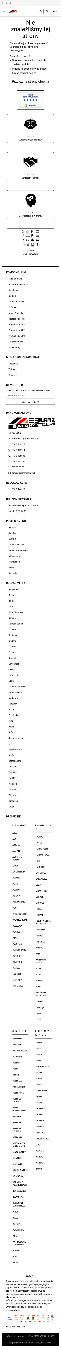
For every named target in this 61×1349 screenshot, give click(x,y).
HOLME (39, 936)
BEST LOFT (17, 890)
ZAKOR (39, 1169)
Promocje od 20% (16, 330)
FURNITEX (40, 867)
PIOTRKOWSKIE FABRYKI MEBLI (19, 1243)
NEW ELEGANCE (19, 1191)
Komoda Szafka (15, 623)
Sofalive (39, 1085)
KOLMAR (39, 981)
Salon (11, 567)
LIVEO (38, 1019)
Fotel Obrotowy (15, 612)
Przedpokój (13, 715)
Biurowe (12, 527)
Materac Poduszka (17, 686)
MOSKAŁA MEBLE (19, 1170)
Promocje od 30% (16, 336)
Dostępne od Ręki (16, 319)
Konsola (12, 629)
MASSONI (16, 1045)
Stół (10, 744)
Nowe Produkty (15, 313)
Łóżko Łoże (13, 675)
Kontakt (12, 296)
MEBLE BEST (17, 1081)
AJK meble (16, 845)
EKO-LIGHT (17, 974)
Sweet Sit (40, 1127)
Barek (11, 595)
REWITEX (39, 1055)
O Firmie (12, 307)
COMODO (16, 932)
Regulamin (13, 290)
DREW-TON (17, 962)
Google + (12, 375)
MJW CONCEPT (19, 1152)
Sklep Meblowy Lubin (16, 1326)
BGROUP (16, 896)
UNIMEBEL (40, 1133)
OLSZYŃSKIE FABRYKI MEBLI (18, 1204)
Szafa (11, 755)
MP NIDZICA (17, 1176)
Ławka (11, 669)
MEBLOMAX (17, 1122)
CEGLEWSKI (17, 926)
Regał (11, 726)
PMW (14, 1257)
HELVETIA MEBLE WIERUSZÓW (43, 922)
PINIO (14, 1236)
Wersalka (12, 784)
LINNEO (39, 1013)
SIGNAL (39, 1073)
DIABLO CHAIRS (19, 950)
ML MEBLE (16, 1158)
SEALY (38, 1061)
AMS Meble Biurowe (17, 858)
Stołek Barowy (15, 749)
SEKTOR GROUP (42, 1067)
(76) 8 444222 (16, 444)
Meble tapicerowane (18, 550)
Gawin (38, 885)
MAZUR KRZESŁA (19, 1051)
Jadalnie (12, 533)
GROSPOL (40, 903)
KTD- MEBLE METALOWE (41, 994)
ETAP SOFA (17, 980)
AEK (14, 839)
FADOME (39, 837)
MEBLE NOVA (18, 1093)
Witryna (12, 795)
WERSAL (39, 1157)
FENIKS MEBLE (42, 849)
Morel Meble (17, 1164)
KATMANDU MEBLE (41, 961)
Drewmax (16, 968)
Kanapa (12, 618)
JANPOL (39, 948)
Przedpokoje (14, 562)
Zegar (11, 806)
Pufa (10, 721)
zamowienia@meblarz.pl (21, 473)
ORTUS (15, 1212)
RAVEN (39, 1043)
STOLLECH (40, 1109)
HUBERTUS (40, 942)
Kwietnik (12, 658)
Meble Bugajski (18, 1087)
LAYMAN (39, 1001)
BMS (14, 908)
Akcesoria (13, 589)
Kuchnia (12, 652)
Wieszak (12, 789)
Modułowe (13, 698)
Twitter (11, 369)
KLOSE (38, 969)
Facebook (13, 363)
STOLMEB (40, 1115)
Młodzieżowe (14, 556)
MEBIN (15, 1069)
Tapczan (12, 766)
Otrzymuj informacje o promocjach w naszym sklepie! (29, 390)
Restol (38, 1049)
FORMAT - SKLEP (43, 855)
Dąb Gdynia (17, 944)
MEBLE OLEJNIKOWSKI (19, 1109)
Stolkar (39, 1103)
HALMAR (39, 915)
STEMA (39, 1097)
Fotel (10, 606)
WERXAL (39, 1163)
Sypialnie (12, 573)
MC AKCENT (17, 1057)
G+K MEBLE (41, 873)
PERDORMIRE (18, 1230)
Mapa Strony (14, 347)
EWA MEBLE (17, 986)
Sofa (10, 732)
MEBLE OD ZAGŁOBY (16, 1100)
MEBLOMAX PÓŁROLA (17, 1129)
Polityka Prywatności (18, 284)
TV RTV (12, 778)
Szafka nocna (14, 761)
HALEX (39, 909)
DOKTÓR (16, 956)
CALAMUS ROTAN (20, 920)
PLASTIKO (16, 1251)
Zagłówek (13, 801)
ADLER (15, 833)
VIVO (38, 1145)
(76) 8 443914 (16, 450)
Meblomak (16, 1116)
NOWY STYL (17, 1197)
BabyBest (16, 878)
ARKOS (15, 866)
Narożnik (12, 703)
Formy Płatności (16, 301)
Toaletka (12, 772)
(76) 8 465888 (16, 456)
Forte (38, 861)
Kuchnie (12, 539)
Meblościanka (15, 692)
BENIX (15, 884)
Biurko (11, 601)
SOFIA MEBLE (41, 1091)
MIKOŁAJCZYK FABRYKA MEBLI (19, 1144)
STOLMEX (40, 1121)
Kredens (12, 641)
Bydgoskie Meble (19, 914)
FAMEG (39, 843)
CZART (15, 938)
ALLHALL (16, 851)
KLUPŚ (39, 975)
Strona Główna (15, 279)
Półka (11, 709)
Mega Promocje (15, 341)
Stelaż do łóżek (15, 738)
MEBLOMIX (17, 1137)
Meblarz (15, 1075)
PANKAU (16, 1224)
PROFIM (15, 1263)
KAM (38, 954)
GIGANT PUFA (41, 891)
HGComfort (40, 930)
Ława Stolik (13, 664)
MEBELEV (16, 1063)
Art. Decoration (18, 872)
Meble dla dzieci (16, 544)
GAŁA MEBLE (41, 879)
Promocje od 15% (16, 324)
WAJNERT (40, 1151)
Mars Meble (17, 1039)
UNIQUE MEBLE (42, 1139)
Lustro (11, 681)
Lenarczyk (40, 1007)
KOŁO (38, 987)
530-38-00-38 (16, 467)
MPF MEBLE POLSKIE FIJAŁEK (19, 1183)
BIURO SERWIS (18, 902)
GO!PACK (39, 897)
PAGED (15, 1218)
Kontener (12, 635)
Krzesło (12, 646)
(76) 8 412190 (16, 461)
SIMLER (39, 1079)
